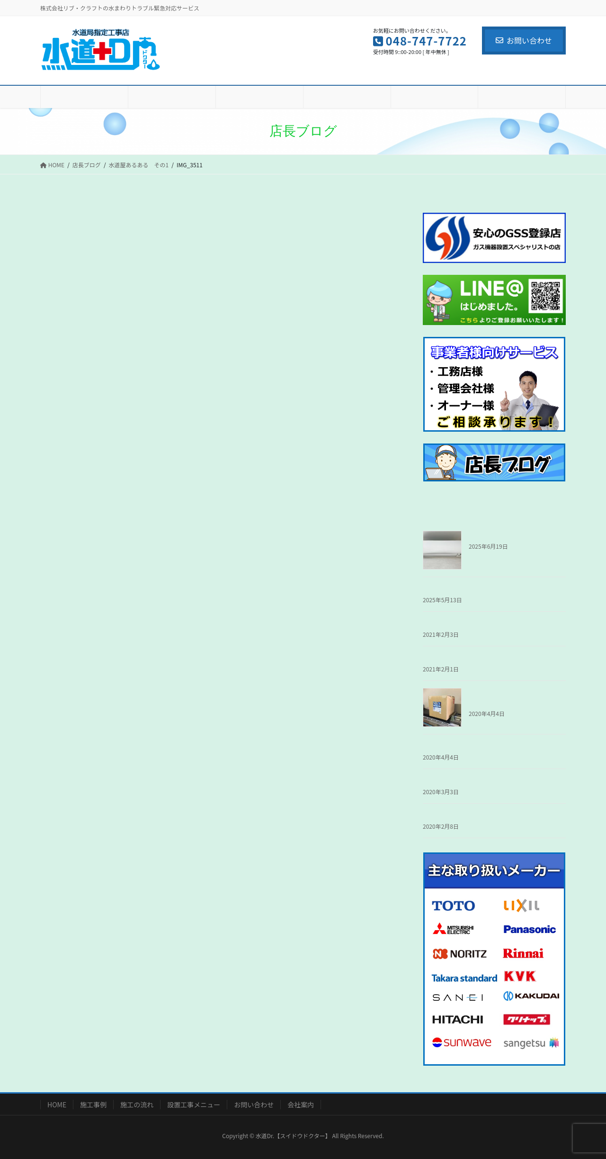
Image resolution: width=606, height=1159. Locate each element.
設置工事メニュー (193, 1104)
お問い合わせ (524, 40)
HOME (56, 1104)
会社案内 (300, 1104)
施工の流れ (136, 1104)
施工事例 (93, 1104)
